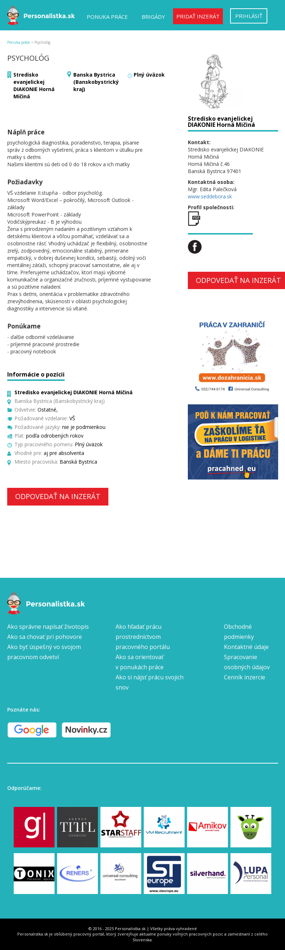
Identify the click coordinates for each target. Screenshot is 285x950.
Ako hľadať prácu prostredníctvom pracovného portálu (143, 637)
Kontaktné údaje (246, 647)
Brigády (153, 16)
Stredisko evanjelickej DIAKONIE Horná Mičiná (34, 85)
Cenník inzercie (244, 677)
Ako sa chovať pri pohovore (44, 637)
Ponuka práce (107, 16)
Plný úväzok (149, 74)
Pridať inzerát (198, 16)
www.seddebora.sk (210, 196)
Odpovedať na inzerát (57, 496)
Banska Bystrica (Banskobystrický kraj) (96, 82)
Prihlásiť (248, 16)
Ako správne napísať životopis (48, 627)
